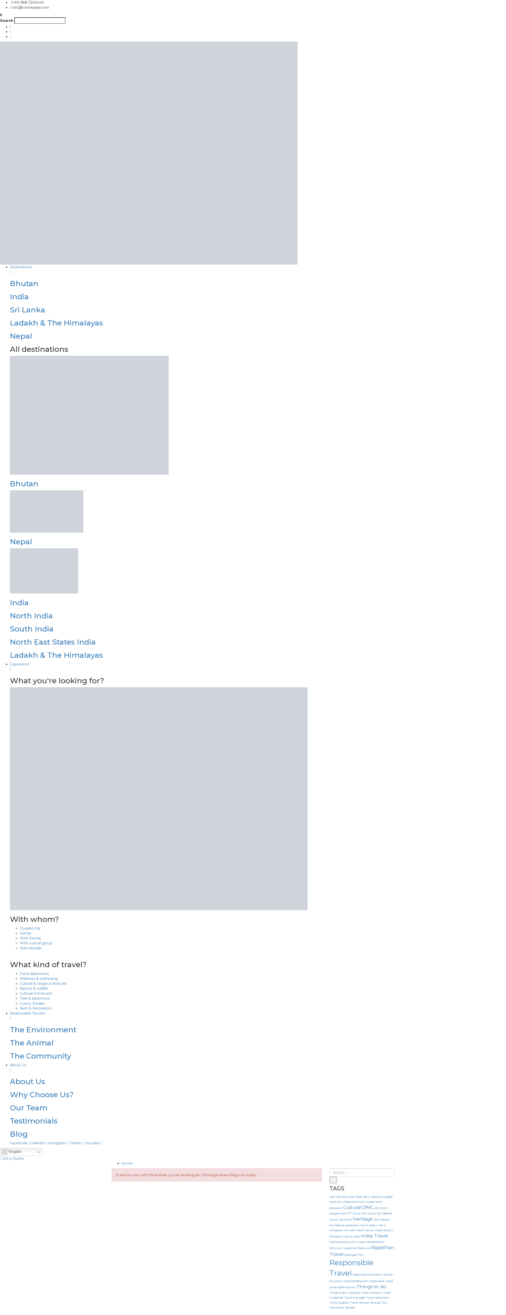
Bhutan (24, 283)
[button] (253, 14)
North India (31, 615)
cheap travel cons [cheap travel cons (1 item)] (354, 1202)
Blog (19, 1134)
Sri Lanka (27, 309)
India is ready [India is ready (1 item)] (351, 1236)
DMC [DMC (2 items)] (368, 1207)
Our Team (28, 1107)
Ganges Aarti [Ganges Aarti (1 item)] (337, 1213)
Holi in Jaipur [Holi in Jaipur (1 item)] (368, 1225)
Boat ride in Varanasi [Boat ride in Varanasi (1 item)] (369, 1197)
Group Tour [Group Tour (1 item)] (359, 1213)
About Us (27, 1081)
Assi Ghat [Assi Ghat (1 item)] (335, 1197)
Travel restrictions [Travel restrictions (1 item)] (377, 1297)
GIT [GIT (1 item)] (349, 1213)
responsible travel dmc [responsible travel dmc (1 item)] (367, 1274)
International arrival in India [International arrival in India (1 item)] (347, 1242)
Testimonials (34, 1120)
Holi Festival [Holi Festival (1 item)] (381, 1219)
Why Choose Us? (42, 1094)
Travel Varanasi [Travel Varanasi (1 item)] (359, 1302)
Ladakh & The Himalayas (56, 323)
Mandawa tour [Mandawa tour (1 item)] (375, 1242)
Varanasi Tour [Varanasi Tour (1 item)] (378, 1302)
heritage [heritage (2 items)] (363, 1219)
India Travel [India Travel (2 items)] (374, 1236)
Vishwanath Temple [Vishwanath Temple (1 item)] (342, 1307)
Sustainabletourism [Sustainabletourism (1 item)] (355, 1281)
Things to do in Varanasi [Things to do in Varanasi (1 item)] (344, 1292)
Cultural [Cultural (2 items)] (352, 1207)
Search (6, 20)
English (11, 1152)
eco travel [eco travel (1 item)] (381, 1208)
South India (32, 628)
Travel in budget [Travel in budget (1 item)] (354, 1297)
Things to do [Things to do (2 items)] (371, 1286)
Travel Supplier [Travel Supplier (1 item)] (339, 1302)
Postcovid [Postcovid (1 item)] (364, 1248)
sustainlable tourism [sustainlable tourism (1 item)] (342, 1287)
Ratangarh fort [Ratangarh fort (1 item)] (354, 1255)
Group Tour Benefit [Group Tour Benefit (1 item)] (380, 1213)
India (19, 296)
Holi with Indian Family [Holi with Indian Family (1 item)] (359, 1230)
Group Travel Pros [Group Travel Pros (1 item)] (340, 1219)
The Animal (32, 1042)
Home (127, 1163)
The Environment (43, 1029)
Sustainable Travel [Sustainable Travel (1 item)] (381, 1281)
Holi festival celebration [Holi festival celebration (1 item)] (344, 1225)
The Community (40, 1056)
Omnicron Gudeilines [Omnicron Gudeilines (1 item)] (343, 1248)
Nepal (21, 336)
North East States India (53, 642)
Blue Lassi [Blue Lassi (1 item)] (349, 1197)
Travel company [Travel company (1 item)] (371, 1292)
